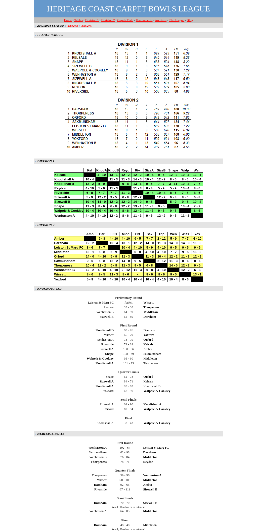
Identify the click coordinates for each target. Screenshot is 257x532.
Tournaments (144, 20)
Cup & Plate (125, 20)
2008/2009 (73, 25)
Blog (190, 20)
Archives (161, 20)
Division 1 (92, 20)
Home (68, 20)
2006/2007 (87, 25)
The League (176, 20)
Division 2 (108, 20)
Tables (78, 20)
